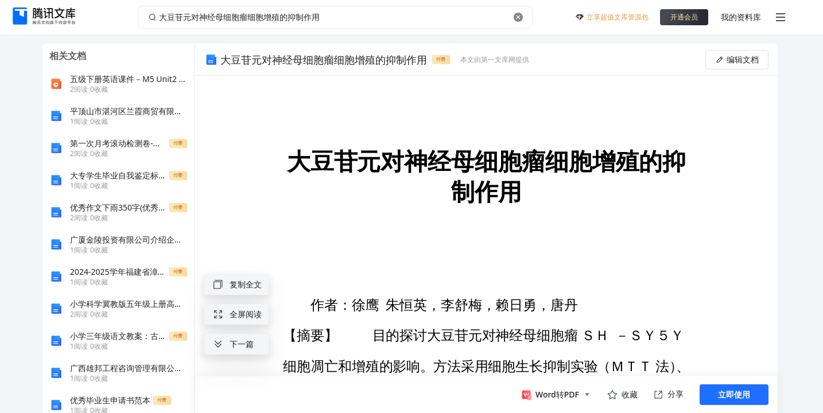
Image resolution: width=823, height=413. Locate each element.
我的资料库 (741, 16)
